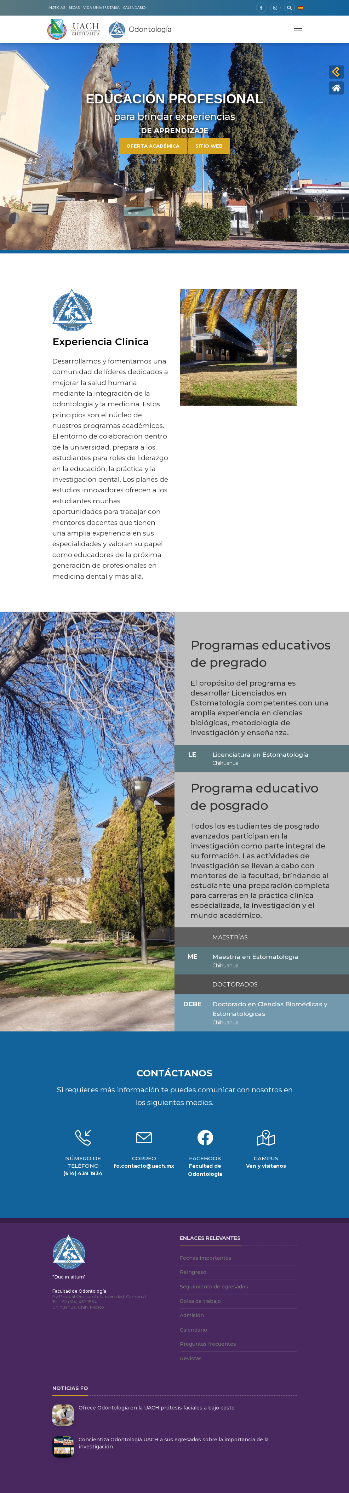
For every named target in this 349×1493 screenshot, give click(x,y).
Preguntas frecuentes (208, 1344)
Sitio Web (209, 146)
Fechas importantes (205, 1258)
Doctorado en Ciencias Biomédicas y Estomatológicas (269, 1009)
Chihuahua (225, 763)
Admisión (192, 1315)
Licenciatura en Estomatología (260, 754)
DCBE (192, 1004)
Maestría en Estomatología (255, 956)
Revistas (191, 1358)
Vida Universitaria (101, 8)
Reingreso (193, 1272)
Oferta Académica (152, 146)
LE (192, 754)
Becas (74, 8)
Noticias (57, 8)
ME (192, 956)
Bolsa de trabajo (200, 1301)
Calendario (134, 8)
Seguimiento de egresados (214, 1286)
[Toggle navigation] (298, 29)
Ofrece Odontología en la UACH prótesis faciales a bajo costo (157, 1408)
